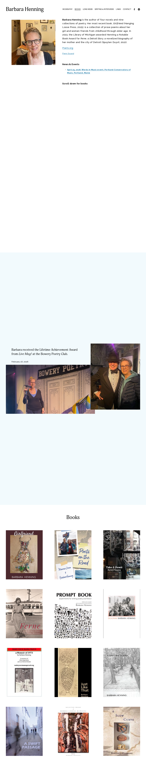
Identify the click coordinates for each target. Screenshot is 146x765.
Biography (68, 9)
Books (78, 9)
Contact (127, 9)
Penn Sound (68, 53)
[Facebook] (134, 9)
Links (118, 9)
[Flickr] (139, 9)
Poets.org (67, 48)
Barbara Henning (25, 9)
